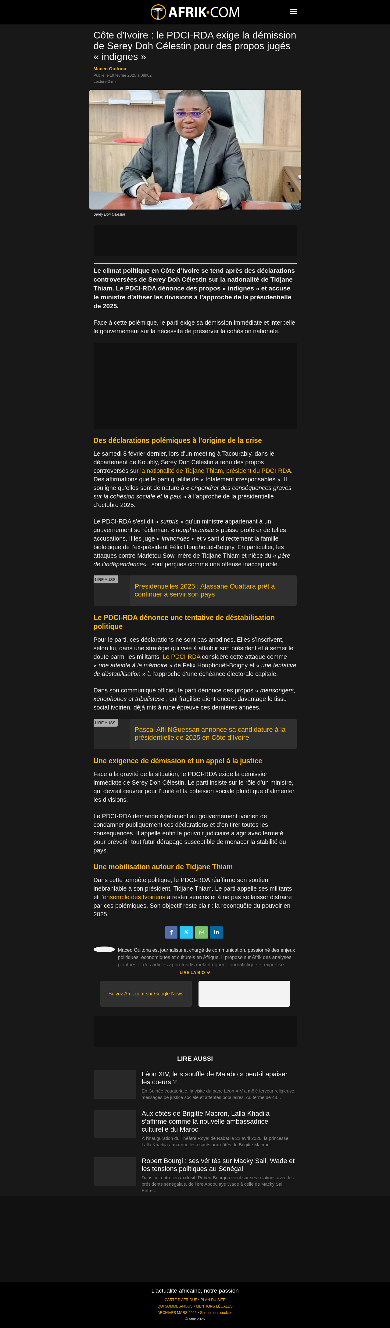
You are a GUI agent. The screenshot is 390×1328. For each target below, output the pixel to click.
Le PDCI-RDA (181, 656)
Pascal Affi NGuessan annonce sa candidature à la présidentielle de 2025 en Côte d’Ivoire (210, 733)
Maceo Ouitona (110, 68)
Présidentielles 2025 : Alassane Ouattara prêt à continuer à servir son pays (205, 590)
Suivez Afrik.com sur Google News (146, 993)
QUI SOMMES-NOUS (175, 1306)
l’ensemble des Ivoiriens (132, 897)
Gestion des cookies (216, 1313)
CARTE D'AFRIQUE (181, 1300)
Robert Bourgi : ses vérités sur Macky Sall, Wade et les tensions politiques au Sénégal (218, 1165)
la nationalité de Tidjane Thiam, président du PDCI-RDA (215, 470)
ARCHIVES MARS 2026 (176, 1313)
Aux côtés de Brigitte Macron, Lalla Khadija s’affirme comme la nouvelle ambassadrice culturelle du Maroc (206, 1121)
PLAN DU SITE (213, 1300)
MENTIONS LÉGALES (214, 1306)
